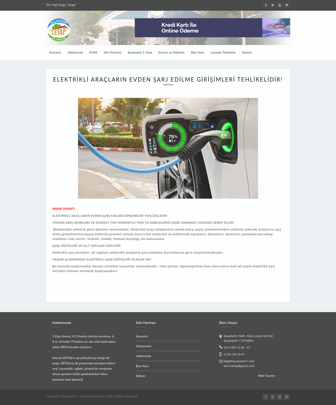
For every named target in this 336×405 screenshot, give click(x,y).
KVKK (94, 52)
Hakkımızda (75, 52)
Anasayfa (55, 52)
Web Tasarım (266, 375)
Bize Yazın (197, 52)
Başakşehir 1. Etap (140, 52)
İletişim (247, 52)
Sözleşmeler (144, 346)
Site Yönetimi (113, 52)
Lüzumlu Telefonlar (223, 52)
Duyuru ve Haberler (172, 52)
